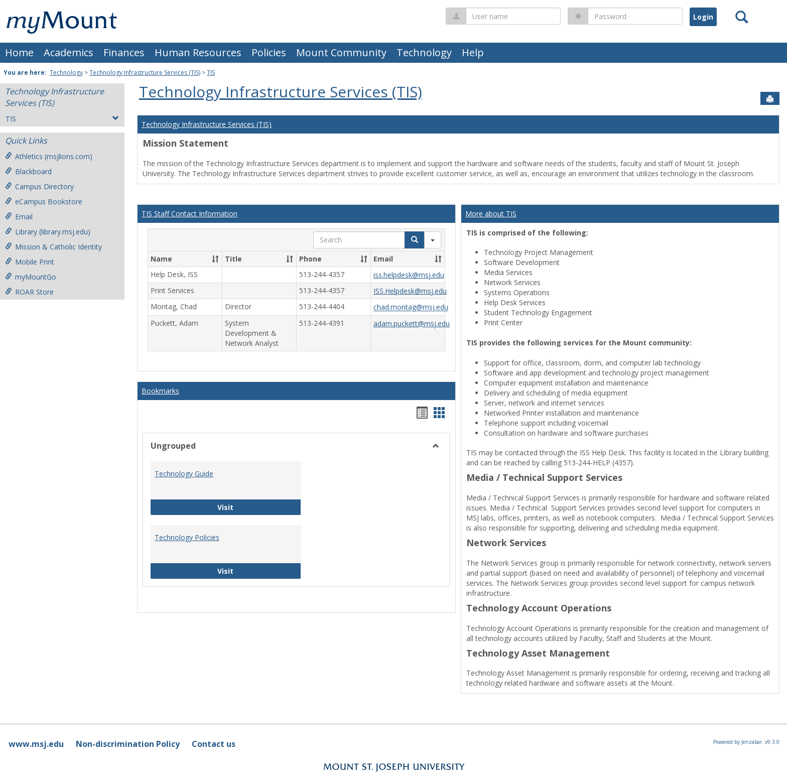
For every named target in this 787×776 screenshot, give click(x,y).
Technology (424, 52)
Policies (268, 52)
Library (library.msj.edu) (47, 231)
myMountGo (30, 277)
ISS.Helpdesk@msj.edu (410, 291)
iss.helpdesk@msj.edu (408, 275)
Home (19, 52)
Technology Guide (184, 473)
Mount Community (341, 52)
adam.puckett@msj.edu (411, 323)
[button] (215, 259)
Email (19, 216)
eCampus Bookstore (43, 201)
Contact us (213, 743)
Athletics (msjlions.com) (48, 156)
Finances (124, 52)
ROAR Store (29, 292)
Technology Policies (187, 537)
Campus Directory (39, 186)
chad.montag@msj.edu (410, 307)
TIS (211, 72)
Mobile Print (29, 262)
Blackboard (28, 171)
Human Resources (198, 52)
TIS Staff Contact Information (189, 213)
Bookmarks (160, 391)
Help (473, 52)
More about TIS (490, 213)
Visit (257, 506)
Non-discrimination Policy (128, 743)
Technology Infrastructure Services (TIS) (144, 72)
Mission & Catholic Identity (53, 246)
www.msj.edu (36, 743)
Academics (68, 52)
